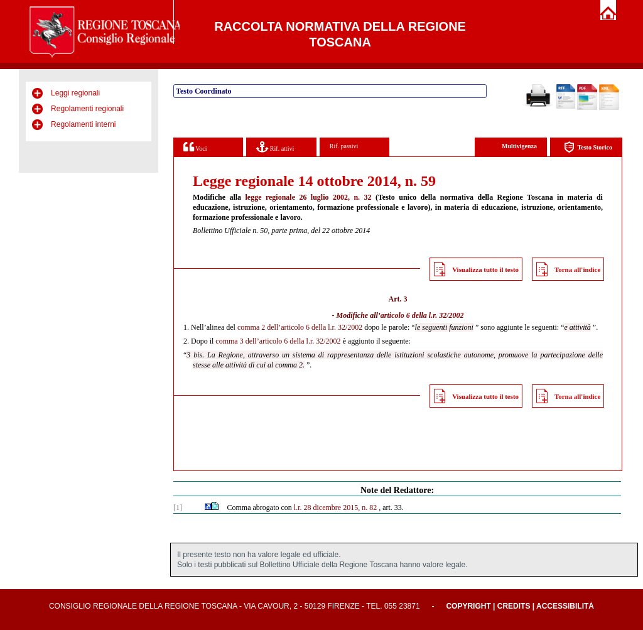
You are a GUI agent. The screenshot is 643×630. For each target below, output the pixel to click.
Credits (514, 606)
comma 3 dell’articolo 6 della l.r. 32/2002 (277, 341)
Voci (195, 146)
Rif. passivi (344, 146)
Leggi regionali (75, 93)
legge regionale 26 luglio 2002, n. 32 (309, 197)
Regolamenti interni (83, 124)
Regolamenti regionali (87, 108)
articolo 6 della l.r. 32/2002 (422, 315)
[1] (177, 507)
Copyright (468, 606)
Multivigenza (519, 146)
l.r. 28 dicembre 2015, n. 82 (335, 507)
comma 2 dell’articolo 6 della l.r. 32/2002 (299, 327)
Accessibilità (565, 606)
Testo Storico (588, 147)
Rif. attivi (275, 146)
